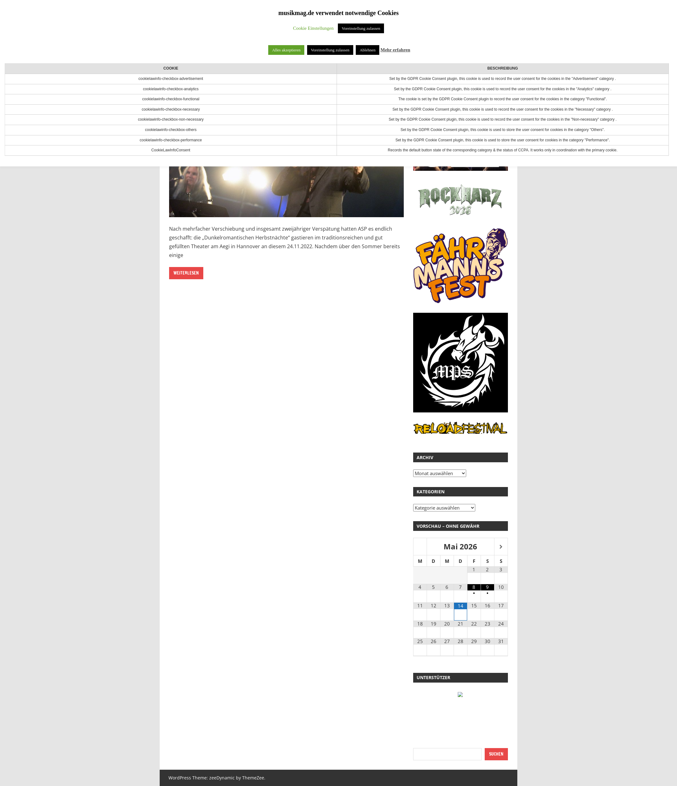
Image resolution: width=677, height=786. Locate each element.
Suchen (496, 754)
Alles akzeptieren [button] (286, 50)
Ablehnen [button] (368, 50)
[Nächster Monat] (501, 547)
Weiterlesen (186, 273)
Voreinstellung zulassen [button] (361, 28)
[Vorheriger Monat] (420, 547)
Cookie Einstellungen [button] (313, 28)
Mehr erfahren (395, 49)
